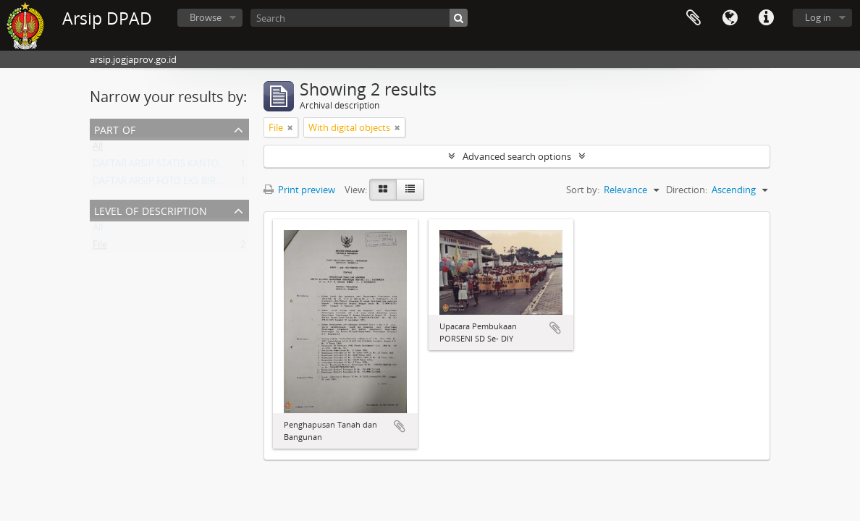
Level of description (150, 209)
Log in (818, 17)
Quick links (766, 18)
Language (730, 18)
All (98, 149)
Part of (114, 128)
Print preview (299, 189)
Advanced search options (517, 156)
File (100, 247)
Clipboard (693, 18)
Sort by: (582, 189)
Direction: (686, 189)
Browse (206, 17)
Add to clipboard (399, 426)
